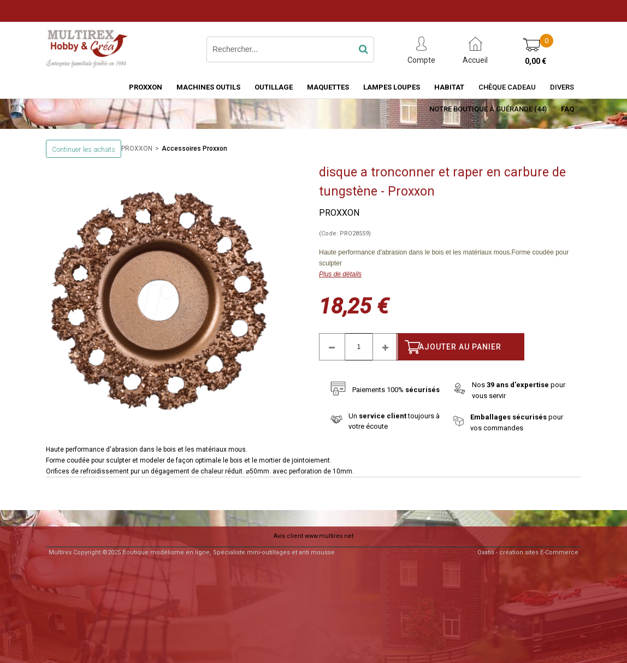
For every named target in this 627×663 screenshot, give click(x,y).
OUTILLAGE (274, 87)
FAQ (567, 109)
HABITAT (449, 87)
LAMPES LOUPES (391, 87)
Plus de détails (340, 274)
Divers (562, 87)
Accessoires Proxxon (194, 148)
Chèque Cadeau (507, 87)
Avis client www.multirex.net (313, 536)
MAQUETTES (328, 87)
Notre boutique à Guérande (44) (488, 109)
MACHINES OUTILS (208, 87)
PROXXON (145, 87)
